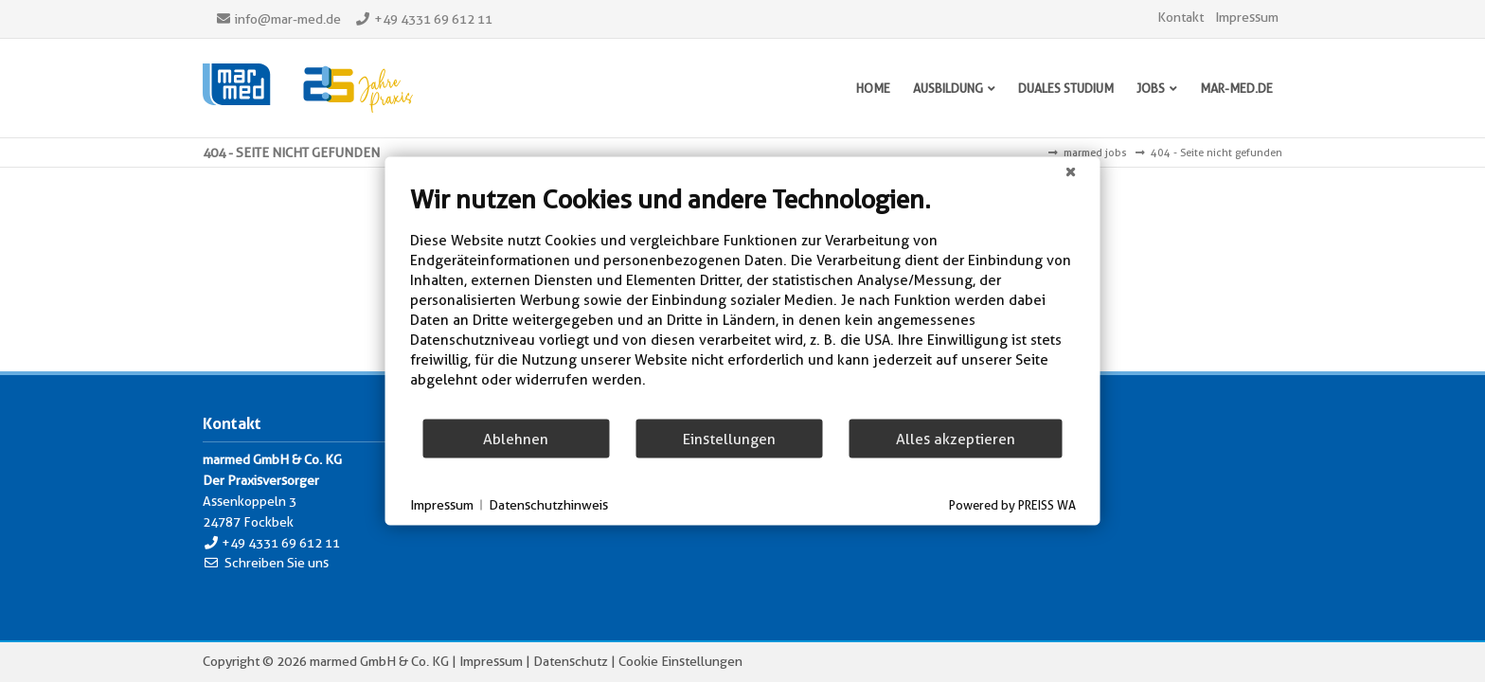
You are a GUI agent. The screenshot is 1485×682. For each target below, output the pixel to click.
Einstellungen (729, 438)
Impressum (1247, 17)
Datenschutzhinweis (548, 504)
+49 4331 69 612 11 (433, 19)
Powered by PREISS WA (1012, 504)
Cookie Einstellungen (680, 661)
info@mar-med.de (288, 19)
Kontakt (1180, 17)
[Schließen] (1071, 172)
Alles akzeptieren (955, 438)
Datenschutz (570, 661)
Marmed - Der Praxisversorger (308, 88)
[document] (743, 301)
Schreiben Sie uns (276, 562)
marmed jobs (1095, 152)
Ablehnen (515, 438)
